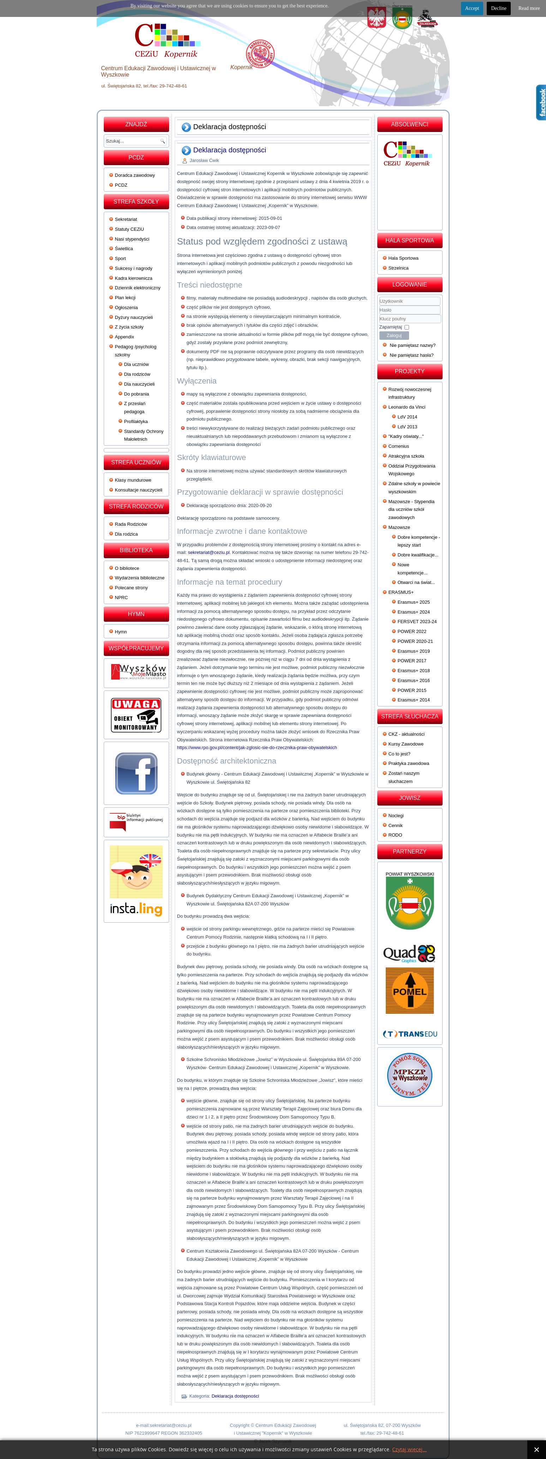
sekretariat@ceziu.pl (209, 552)
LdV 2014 (408, 417)
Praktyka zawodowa (409, 763)
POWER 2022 (412, 631)
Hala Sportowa (404, 258)
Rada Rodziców (131, 524)
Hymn (121, 631)
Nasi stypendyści (132, 239)
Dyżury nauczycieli (134, 317)
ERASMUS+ (401, 592)
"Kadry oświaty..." (406, 436)
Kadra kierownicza (133, 278)
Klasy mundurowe (133, 480)
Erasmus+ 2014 (414, 700)
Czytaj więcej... (409, 1450)
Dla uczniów (136, 364)
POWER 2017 (412, 660)
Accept (472, 8)
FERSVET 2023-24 (417, 621)
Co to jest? (399, 753)
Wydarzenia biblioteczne (140, 577)
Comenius (399, 446)
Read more (529, 8)
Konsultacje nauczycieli (138, 490)
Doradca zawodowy (135, 175)
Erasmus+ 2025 (414, 602)
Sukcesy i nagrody (133, 268)
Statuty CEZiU (129, 229)
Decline (498, 8)
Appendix (124, 336)
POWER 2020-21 (415, 641)
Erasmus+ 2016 (414, 680)
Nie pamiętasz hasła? (411, 355)
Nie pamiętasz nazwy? (413, 345)
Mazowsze (399, 527)
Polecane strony (131, 587)
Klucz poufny (379, 314)
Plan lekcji (125, 297)
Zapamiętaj (390, 327)
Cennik (396, 825)
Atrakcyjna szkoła (406, 456)
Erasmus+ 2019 (414, 651)
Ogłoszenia (126, 307)
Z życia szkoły (129, 327)
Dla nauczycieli (139, 384)
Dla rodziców (137, 374)
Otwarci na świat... (416, 582)
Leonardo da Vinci (407, 407)
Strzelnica (399, 268)
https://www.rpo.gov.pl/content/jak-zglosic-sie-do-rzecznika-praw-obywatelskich (257, 747)
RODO (395, 835)
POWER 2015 (412, 690)
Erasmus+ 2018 (414, 670)
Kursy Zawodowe (406, 744)
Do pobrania (136, 394)
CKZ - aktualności (407, 734)
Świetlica (124, 248)
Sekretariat (126, 219)
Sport (120, 258)
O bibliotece (127, 568)
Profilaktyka (136, 421)
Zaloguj (394, 335)
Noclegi (396, 815)
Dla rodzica (126, 534)
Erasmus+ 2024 (414, 612)
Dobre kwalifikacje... (418, 554)
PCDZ (121, 185)
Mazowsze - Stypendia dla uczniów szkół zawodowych (412, 509)
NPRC (121, 597)
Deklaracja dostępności (229, 150)
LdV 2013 (408, 426)
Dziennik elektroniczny (138, 287)
